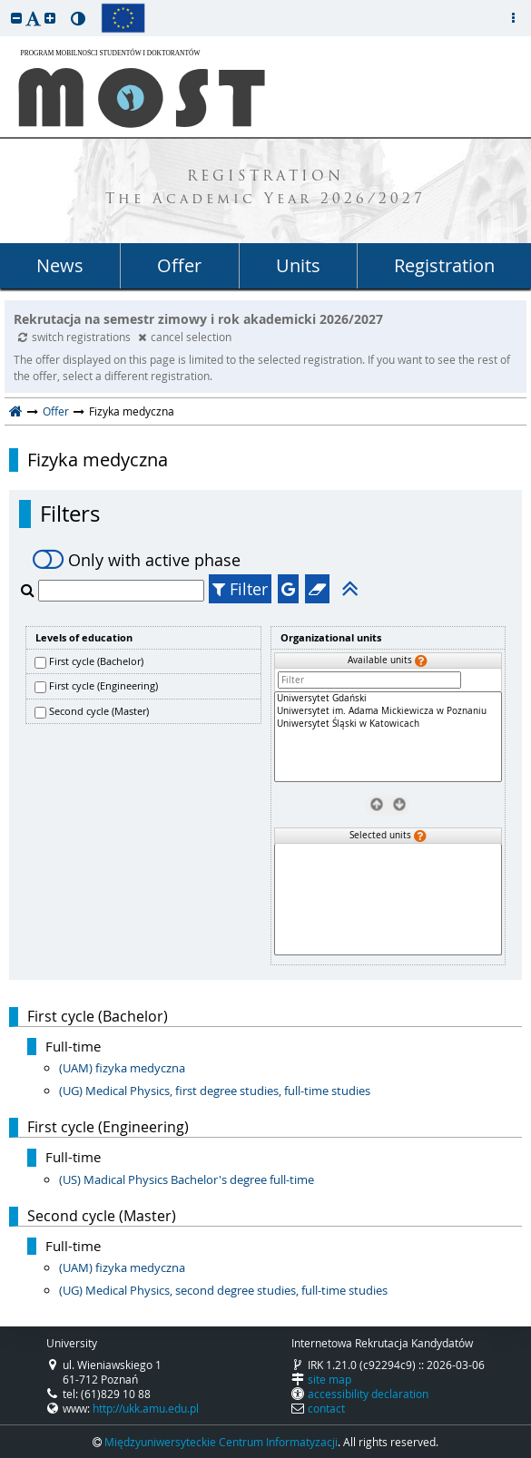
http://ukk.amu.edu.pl (146, 1408)
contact (326, 1408)
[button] (16, 17)
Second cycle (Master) (99, 711)
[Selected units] (388, 899)
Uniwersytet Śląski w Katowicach (388, 724)
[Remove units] (376, 804)
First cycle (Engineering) (103, 685)
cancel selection (184, 336)
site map (329, 1379)
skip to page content (4, 4)
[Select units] (399, 804)
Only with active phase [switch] (137, 560)
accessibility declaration (368, 1393)
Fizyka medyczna (97, 460)
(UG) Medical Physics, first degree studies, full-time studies (214, 1090)
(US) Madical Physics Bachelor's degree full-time (186, 1179)
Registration (444, 265)
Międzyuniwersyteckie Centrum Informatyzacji (221, 1441)
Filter (240, 589)
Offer (179, 265)
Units (298, 265)
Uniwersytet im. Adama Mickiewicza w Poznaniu (388, 711)
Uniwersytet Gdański (388, 698)
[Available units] (388, 736)
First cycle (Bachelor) (96, 661)
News (60, 265)
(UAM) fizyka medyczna (122, 1068)
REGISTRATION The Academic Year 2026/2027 (265, 189)
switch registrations (75, 336)
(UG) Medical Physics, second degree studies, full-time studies (223, 1290)
